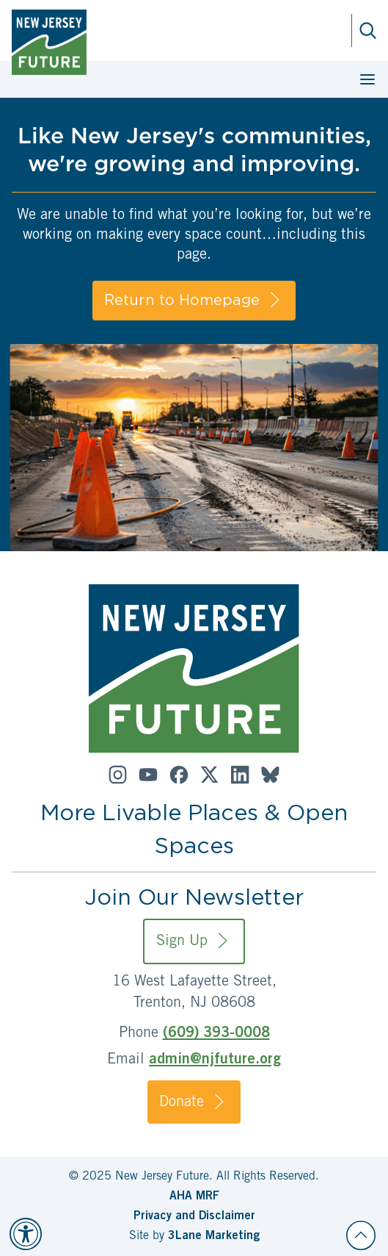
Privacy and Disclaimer (194, 1216)
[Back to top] (361, 1235)
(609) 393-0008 (216, 1034)
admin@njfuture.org (215, 1060)
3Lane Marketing (214, 1236)
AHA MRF (194, 1196)
